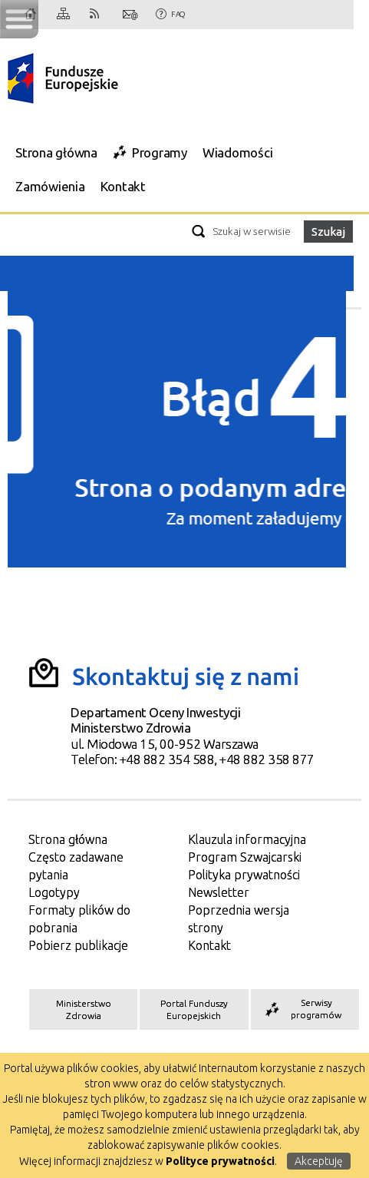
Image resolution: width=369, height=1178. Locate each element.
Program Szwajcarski (244, 857)
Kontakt (130, 14)
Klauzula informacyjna (247, 839)
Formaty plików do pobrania (79, 919)
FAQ (178, 14)
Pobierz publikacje (78, 945)
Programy (159, 152)
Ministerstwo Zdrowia (83, 1009)
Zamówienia (50, 186)
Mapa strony (64, 14)
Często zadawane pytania (76, 866)
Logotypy (54, 892)
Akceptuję (319, 1161)
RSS (97, 14)
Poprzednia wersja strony (238, 919)
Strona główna (56, 152)
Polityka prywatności (244, 875)
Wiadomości (238, 152)
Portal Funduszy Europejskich (194, 1009)
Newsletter (218, 892)
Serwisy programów (302, 1009)
